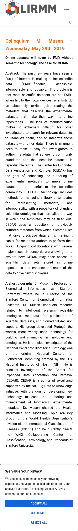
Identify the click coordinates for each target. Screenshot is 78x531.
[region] (39, 497)
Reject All (39, 522)
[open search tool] (71, 22)
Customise (39, 513)
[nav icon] (66, 9)
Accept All (39, 503)
